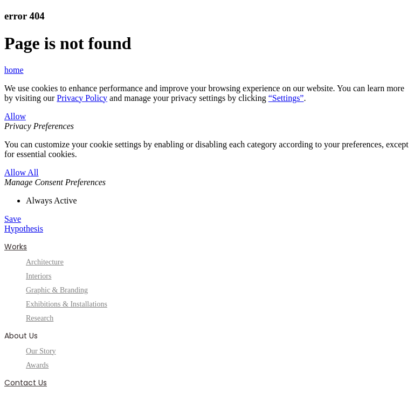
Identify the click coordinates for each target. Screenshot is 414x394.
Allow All (21, 172)
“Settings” (286, 98)
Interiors (38, 276)
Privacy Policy (82, 98)
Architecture (45, 262)
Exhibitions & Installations (66, 304)
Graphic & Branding (57, 290)
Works (15, 246)
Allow (15, 116)
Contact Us (25, 382)
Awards (37, 365)
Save (12, 218)
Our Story (41, 351)
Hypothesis (23, 228)
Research (39, 318)
